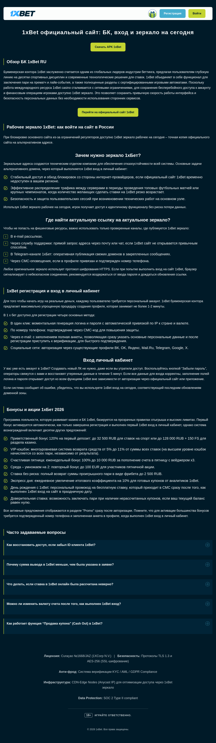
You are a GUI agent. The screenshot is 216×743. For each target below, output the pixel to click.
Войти (197, 13)
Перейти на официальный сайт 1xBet (108, 112)
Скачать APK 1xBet (108, 46)
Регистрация (172, 13)
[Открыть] (152, 13)
